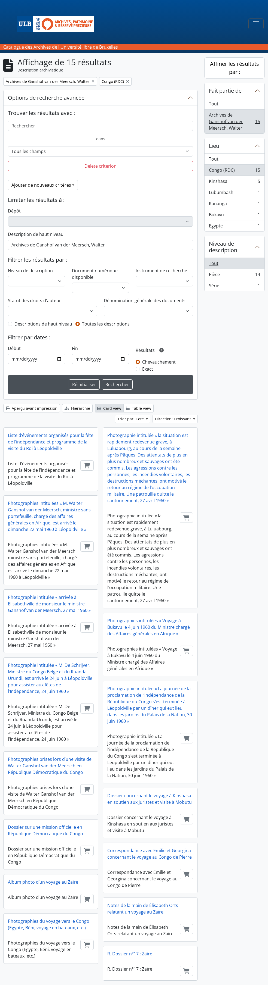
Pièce (234, 275)
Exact (147, 369)
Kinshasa (234, 182)
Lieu (214, 145)
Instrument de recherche (161, 271)
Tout (213, 104)
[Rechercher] (100, 126)
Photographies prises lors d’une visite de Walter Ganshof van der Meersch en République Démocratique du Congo (50, 765)
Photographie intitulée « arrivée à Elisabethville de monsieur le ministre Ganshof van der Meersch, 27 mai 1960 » (49, 603)
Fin (75, 348)
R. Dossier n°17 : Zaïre (129, 954)
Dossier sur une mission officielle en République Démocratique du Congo (45, 830)
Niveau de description (30, 271)
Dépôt (14, 211)
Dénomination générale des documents (144, 301)
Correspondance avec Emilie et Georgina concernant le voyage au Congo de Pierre (149, 854)
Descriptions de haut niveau (43, 324)
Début (14, 348)
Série (234, 286)
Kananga (234, 204)
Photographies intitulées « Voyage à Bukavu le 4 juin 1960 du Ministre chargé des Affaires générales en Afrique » (148, 627)
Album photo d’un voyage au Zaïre (43, 882)
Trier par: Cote (131, 418)
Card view (109, 408)
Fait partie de (225, 90)
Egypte (234, 227)
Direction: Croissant (173, 418)
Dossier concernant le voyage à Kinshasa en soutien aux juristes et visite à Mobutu (149, 799)
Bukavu (234, 215)
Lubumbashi (234, 193)
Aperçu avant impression (31, 408)
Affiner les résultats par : (234, 68)
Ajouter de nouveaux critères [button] (41, 185)
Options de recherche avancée (46, 97)
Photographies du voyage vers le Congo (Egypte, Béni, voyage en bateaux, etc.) (48, 924)
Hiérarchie (77, 408)
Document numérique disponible (95, 274)
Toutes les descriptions (106, 324)
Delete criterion (100, 166)
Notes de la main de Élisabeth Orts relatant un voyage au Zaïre (142, 908)
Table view (138, 408)
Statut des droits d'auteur (34, 301)
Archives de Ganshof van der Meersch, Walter (234, 121)
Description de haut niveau (35, 234)
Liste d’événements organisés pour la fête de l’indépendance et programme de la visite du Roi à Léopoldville (50, 441)
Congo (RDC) (234, 171)
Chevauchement (159, 362)
